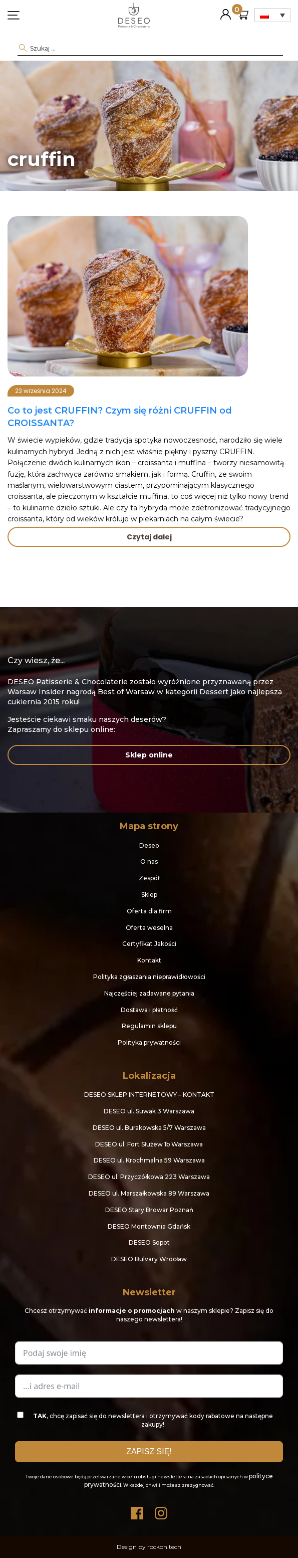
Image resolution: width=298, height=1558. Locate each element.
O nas (149, 861)
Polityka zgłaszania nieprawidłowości (149, 977)
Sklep (149, 894)
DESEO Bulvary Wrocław (149, 1259)
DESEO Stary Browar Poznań (149, 1210)
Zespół (149, 878)
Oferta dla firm (149, 911)
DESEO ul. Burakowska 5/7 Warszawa (149, 1127)
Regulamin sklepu (149, 1026)
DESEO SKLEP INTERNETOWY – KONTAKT (149, 1094)
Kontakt (149, 960)
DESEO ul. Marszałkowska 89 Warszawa (149, 1193)
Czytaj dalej (149, 537)
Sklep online (149, 754)
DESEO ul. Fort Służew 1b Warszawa (149, 1144)
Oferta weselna (149, 927)
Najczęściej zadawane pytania (149, 993)
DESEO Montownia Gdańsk (149, 1226)
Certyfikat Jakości (149, 943)
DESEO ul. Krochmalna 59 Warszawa (149, 1160)
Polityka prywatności (149, 1042)
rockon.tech (164, 1546)
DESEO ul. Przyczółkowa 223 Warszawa (149, 1177)
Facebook (137, 1510)
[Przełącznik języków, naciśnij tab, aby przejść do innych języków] (272, 15)
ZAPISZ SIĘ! (149, 1451)
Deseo (149, 845)
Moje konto (225, 10)
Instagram (161, 1510)
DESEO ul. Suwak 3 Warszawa (149, 1111)
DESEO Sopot (149, 1242)
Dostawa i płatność (149, 1010)
